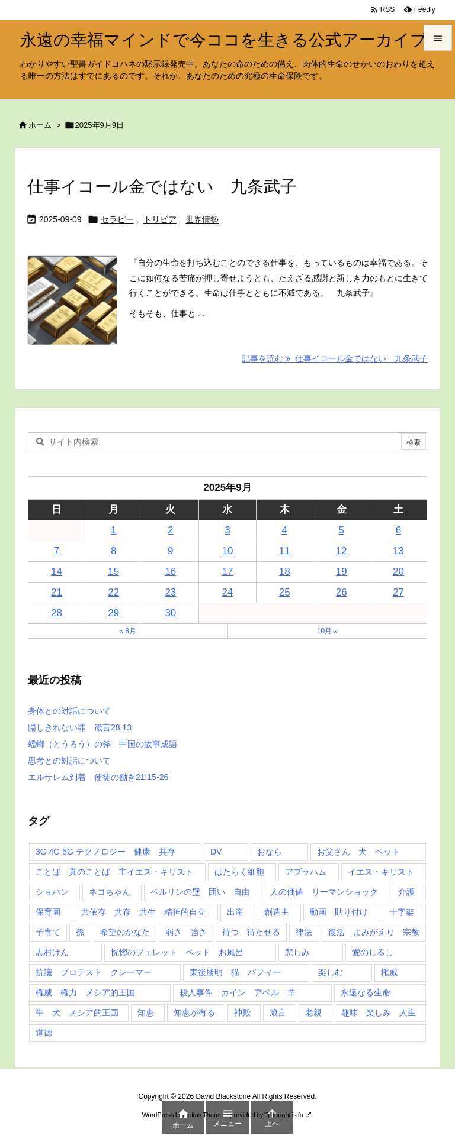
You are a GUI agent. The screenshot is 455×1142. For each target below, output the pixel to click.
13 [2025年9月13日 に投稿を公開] (398, 551)
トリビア (160, 219)
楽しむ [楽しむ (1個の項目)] (330, 972)
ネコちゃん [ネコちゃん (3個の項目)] (109, 892)
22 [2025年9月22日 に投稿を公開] (113, 592)
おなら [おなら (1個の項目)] (269, 851)
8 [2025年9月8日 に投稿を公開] (113, 551)
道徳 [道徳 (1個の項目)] (44, 1032)
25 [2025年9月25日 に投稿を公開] (284, 592)
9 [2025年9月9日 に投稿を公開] (170, 551)
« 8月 (127, 631)
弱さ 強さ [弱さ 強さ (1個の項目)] (186, 932)
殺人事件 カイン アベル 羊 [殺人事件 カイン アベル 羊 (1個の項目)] (238, 992)
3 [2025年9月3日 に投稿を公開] (227, 530)
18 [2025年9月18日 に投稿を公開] (284, 571)
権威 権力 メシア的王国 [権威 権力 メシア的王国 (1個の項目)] (85, 992)
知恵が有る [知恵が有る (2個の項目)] (194, 1012)
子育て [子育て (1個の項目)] (48, 932)
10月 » (327, 631)
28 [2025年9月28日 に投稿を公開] (56, 613)
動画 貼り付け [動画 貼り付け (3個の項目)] (339, 912)
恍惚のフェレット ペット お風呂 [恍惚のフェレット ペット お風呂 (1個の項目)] (177, 952)
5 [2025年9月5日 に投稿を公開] (341, 530)
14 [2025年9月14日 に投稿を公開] (56, 571)
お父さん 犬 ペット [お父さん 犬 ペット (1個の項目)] (358, 851)
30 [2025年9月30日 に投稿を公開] (170, 613)
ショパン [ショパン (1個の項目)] (52, 892)
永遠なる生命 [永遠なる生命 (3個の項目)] (365, 992)
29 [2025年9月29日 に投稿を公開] (113, 613)
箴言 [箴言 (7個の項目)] (278, 1012)
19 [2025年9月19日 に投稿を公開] (341, 571)
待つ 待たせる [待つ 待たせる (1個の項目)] (251, 932)
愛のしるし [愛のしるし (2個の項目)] (372, 952)
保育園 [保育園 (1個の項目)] (48, 912)
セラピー (117, 219)
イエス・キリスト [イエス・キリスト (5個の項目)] (381, 871)
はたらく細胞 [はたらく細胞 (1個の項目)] (239, 871)
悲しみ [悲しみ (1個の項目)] (297, 952)
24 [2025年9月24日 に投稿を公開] (227, 592)
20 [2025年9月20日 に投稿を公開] (398, 571)
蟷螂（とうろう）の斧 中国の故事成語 (102, 744)
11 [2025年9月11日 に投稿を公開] (284, 551)
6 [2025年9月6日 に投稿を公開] (398, 530)
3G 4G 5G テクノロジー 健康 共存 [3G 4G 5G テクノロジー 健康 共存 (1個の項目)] (105, 851)
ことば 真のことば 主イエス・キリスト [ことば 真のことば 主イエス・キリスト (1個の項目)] (114, 871)
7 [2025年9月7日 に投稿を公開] (56, 551)
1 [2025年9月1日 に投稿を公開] (113, 530)
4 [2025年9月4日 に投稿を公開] (284, 530)
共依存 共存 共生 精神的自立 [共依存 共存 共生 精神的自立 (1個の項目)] (143, 912)
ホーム (40, 125)
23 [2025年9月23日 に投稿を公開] (170, 592)
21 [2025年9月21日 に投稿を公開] (56, 592)
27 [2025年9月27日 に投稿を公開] (398, 592)
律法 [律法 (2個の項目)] (304, 932)
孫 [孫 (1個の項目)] (80, 932)
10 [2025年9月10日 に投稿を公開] (227, 551)
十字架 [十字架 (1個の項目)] (401, 912)
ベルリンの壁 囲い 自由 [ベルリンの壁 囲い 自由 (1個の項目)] (200, 892)
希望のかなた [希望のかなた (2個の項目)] (125, 932)
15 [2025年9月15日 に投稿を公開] (113, 571)
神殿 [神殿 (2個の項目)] (242, 1012)
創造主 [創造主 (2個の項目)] (276, 912)
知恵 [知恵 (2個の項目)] (145, 1012)
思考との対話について (69, 760)
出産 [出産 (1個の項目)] (235, 912)
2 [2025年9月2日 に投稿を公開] (170, 530)
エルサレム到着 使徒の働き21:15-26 (98, 777)
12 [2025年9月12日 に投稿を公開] (341, 551)
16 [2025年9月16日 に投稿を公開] (170, 571)
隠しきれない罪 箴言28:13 (80, 727)
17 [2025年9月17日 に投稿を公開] (227, 571)
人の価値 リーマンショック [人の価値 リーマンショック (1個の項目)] (324, 892)
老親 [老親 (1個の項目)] (313, 1012)
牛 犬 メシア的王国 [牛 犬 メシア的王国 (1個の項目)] (77, 1012)
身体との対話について (69, 711)
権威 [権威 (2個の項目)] (389, 972)
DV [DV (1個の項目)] (216, 851)
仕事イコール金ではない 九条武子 (162, 186)
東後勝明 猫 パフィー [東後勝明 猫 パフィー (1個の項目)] (235, 972)
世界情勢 (202, 219)
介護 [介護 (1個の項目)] (406, 892)
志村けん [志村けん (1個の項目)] (52, 952)
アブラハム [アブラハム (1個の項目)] (305, 871)
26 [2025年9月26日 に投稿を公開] (341, 592)
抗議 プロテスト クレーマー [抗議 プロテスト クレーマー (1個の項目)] (94, 972)
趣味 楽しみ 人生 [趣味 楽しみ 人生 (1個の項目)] (378, 1012)
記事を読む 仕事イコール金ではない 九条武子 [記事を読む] (335, 358)
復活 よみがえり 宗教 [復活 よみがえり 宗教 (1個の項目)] (373, 932)
